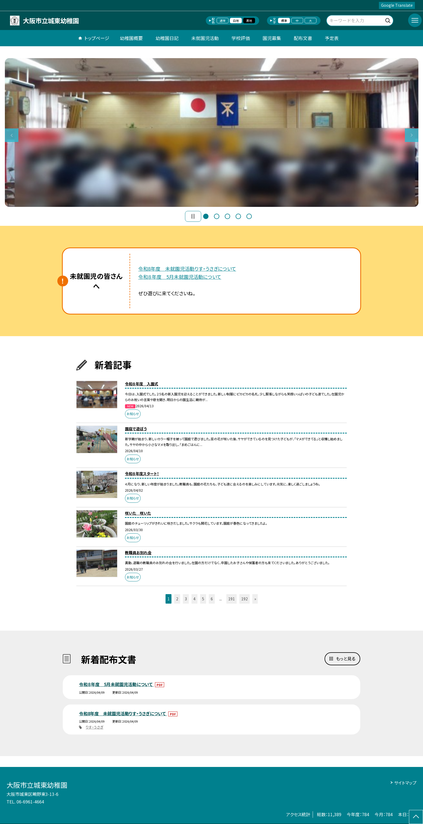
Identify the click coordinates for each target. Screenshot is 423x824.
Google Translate (397, 5)
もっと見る (345, 658)
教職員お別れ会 (138, 552)
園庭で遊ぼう (136, 428)
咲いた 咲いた (138, 513)
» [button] (255, 598)
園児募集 (272, 38)
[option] (211, 132)
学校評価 (241, 38)
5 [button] (249, 216)
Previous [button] (11, 135)
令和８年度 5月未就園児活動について (179, 276)
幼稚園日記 (167, 38)
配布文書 (303, 38)
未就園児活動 (205, 38)
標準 (284, 20)
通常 (223, 20)
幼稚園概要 (131, 38)
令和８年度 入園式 (141, 383)
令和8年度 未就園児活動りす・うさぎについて (187, 268)
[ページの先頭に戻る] (416, 817)
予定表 (332, 38)
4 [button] (238, 216)
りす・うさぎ (94, 727)
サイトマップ (405, 782)
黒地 (249, 20)
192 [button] (244, 598)
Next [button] (411, 135)
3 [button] (227, 216)
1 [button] (206, 216)
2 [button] (216, 216)
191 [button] (231, 598)
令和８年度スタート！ (142, 473)
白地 (236, 20)
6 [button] (212, 598)
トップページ (96, 38)
